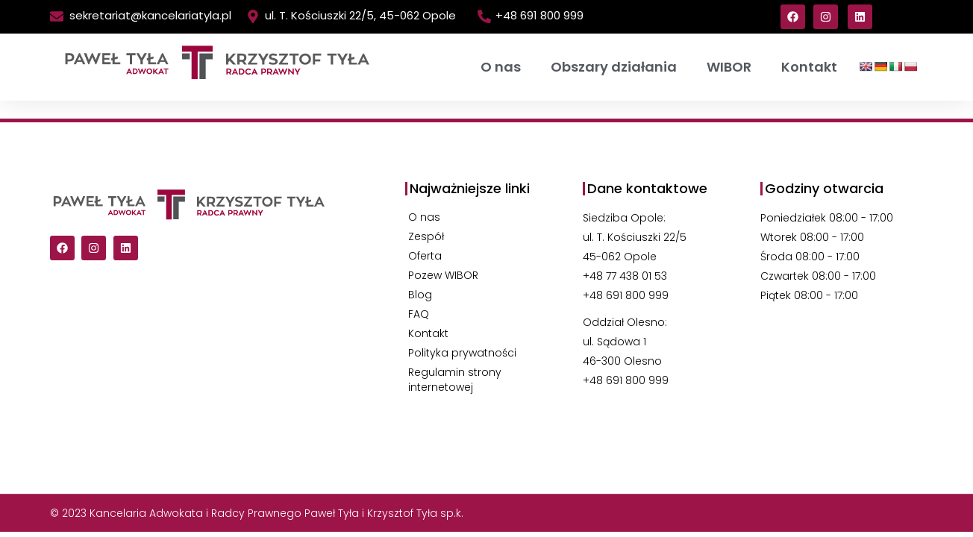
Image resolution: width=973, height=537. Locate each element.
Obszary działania (614, 66)
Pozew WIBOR (443, 275)
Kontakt (809, 66)
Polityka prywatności (462, 352)
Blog (420, 294)
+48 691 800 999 (539, 15)
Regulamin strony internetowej (454, 380)
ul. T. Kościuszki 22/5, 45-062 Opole (360, 15)
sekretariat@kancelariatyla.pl (150, 15)
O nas (501, 66)
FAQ (418, 314)
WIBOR (729, 66)
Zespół (426, 236)
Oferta (425, 255)
